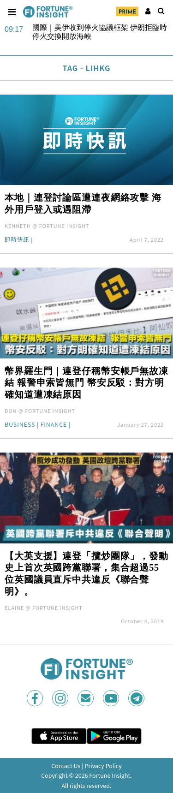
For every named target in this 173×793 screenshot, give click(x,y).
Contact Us (65, 765)
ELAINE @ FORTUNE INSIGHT (44, 607)
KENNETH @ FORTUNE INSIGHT (47, 225)
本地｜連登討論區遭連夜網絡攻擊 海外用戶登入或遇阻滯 (83, 203)
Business (20, 425)
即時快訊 (17, 240)
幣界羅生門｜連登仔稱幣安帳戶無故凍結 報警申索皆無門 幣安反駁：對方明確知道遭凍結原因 (86, 383)
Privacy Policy (102, 765)
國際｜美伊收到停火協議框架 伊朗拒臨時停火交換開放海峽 (99, 32)
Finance (53, 425)
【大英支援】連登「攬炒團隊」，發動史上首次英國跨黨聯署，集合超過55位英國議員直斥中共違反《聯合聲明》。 (86, 573)
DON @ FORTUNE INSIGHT (40, 410)
